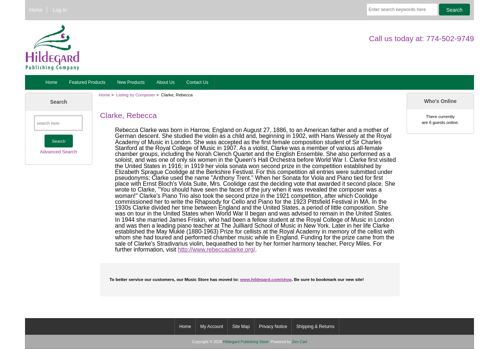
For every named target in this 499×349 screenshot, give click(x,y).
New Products (131, 82)
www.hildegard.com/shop (265, 279)
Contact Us (197, 82)
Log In (60, 10)
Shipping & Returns (315, 326)
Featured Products (87, 82)
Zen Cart (299, 342)
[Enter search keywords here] (402, 9)
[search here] (58, 123)
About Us (165, 82)
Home (36, 10)
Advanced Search (58, 151)
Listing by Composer (135, 94)
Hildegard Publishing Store (246, 342)
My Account (211, 326)
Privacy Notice (273, 326)
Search (58, 102)
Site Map (241, 326)
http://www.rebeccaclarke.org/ (216, 249)
